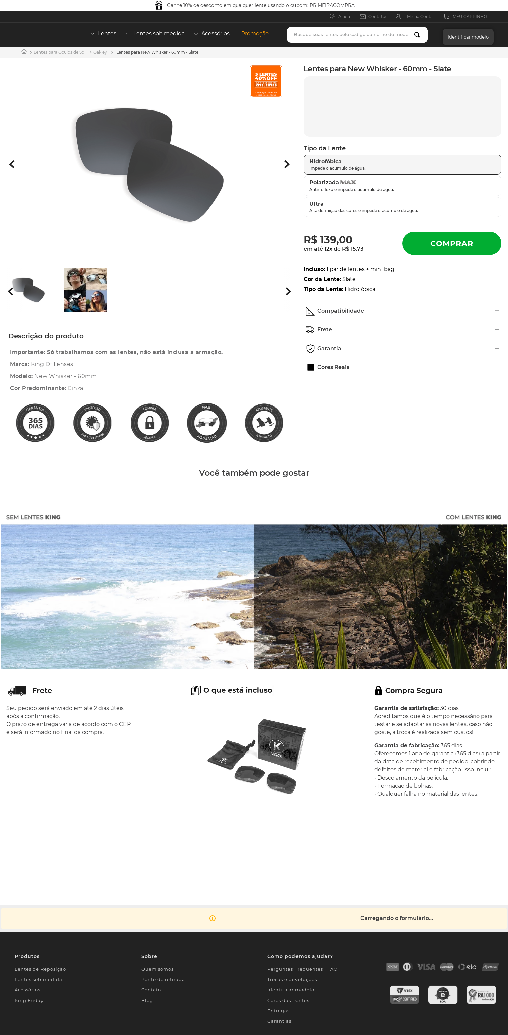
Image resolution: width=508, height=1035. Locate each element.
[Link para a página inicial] (24, 52)
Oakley (100, 52)
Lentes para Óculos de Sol (59, 52)
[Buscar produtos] (418, 35)
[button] (466, 34)
